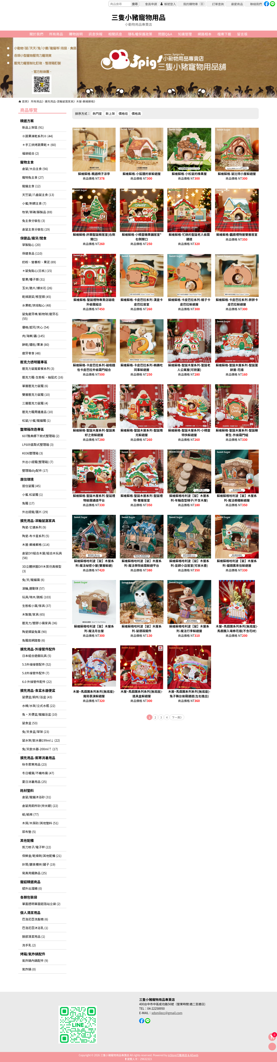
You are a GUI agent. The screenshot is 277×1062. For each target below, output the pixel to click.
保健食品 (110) (32, 253)
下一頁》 (177, 717)
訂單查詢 (218, 4)
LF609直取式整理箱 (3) (37, 444)
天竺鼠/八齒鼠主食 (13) (38, 194)
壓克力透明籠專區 (33, 361)
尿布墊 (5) (29, 831)
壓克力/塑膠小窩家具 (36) (39, 623)
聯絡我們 (256, 4)
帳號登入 (170, 4)
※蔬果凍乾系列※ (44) (37, 136)
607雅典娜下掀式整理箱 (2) (40, 435)
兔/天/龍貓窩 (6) (33, 579)
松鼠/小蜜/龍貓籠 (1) (36, 420)
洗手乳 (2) (29, 945)
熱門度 (97, 113)
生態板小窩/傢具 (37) (36, 605)
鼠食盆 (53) (30, 723)
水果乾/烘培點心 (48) (36, 305)
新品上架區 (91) (33, 127)
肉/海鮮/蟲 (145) (33, 335)
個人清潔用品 (30, 912)
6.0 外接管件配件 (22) (37, 681)
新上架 (110, 113)
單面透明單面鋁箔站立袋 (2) (41, 903)
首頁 (25, 101)
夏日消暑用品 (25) (34, 781)
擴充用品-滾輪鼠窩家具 (59, 101)
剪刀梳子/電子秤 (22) (36, 847)
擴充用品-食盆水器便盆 (37, 690)
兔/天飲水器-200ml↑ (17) (40, 749)
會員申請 (151, 4)
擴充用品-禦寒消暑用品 (37, 757)
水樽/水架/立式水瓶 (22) (38, 705)
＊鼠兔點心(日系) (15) (37, 270)
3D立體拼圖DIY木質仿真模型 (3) (41, 568)
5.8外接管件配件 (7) (35, 673)
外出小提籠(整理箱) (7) (37, 461)
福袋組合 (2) (30, 153)
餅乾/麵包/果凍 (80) (35, 344)
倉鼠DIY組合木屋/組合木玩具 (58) (42, 555)
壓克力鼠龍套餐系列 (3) (38, 368)
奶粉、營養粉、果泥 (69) (39, 262)
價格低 (123, 113)
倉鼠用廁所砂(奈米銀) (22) (40, 805)
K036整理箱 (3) (32, 453)
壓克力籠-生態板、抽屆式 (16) (42, 377)
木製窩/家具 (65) (33, 614)
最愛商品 (237, 4)
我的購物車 (194, 4)
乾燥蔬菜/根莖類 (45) (36, 296)
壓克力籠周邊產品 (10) (37, 411)
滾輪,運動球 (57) (33, 588)
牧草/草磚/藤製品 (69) (37, 212)
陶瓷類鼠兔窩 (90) (34, 631)
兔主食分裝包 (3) (33, 220)
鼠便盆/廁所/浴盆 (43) (37, 697)
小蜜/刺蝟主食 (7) (34, 203)
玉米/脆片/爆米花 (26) (37, 288)
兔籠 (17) (28, 503)
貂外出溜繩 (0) (32, 888)
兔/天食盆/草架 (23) (35, 731)
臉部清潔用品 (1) (33, 936)
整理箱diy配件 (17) (35, 470)
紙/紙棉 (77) (30, 814)
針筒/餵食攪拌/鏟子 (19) (38, 864)
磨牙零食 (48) (31, 353)
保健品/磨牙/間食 (33, 238)
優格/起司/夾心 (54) (35, 327)
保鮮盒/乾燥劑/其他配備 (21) (42, 855)
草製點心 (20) (31, 244)
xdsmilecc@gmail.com (167, 1013)
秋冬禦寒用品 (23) (34, 764)
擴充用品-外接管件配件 (37, 649)
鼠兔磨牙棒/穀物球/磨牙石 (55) (40, 316)
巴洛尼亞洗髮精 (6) (35, 919)
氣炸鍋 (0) (29, 969)
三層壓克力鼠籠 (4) (35, 403)
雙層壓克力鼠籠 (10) (36, 394)
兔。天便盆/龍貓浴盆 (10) (39, 714)
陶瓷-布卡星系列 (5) (35, 536)
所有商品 (36, 101)
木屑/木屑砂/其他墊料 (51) (40, 823)
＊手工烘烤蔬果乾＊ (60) (39, 144)
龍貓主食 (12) (31, 186)
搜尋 (135, 4)
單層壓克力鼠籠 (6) (35, 385)
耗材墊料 (27, 790)
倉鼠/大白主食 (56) (35, 168)
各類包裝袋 (28, 897)
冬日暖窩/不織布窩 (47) (38, 773)
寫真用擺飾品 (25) (34, 873)
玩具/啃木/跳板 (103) (36, 597)
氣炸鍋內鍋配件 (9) (35, 960)
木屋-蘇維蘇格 (85, 101)
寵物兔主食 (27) (33, 177)
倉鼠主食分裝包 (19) (36, 229)
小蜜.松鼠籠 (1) (32, 494)
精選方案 (27, 120)
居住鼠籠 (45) (31, 485)
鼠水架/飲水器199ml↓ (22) (41, 740)
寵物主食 (27, 162)
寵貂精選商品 (30, 881)
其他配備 (27, 840)
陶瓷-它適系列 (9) (34, 527)
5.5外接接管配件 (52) (36, 664)
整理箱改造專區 (32, 429)
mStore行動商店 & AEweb (183, 1055)
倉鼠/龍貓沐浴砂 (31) (36, 797)
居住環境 (27, 479)
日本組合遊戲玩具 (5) (36, 655)
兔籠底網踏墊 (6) (33, 640)
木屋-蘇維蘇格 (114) (36, 544)
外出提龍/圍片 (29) (35, 511)
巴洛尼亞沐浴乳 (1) (35, 927)
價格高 (136, 113)
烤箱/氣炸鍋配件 (32, 953)
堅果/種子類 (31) (33, 279)
